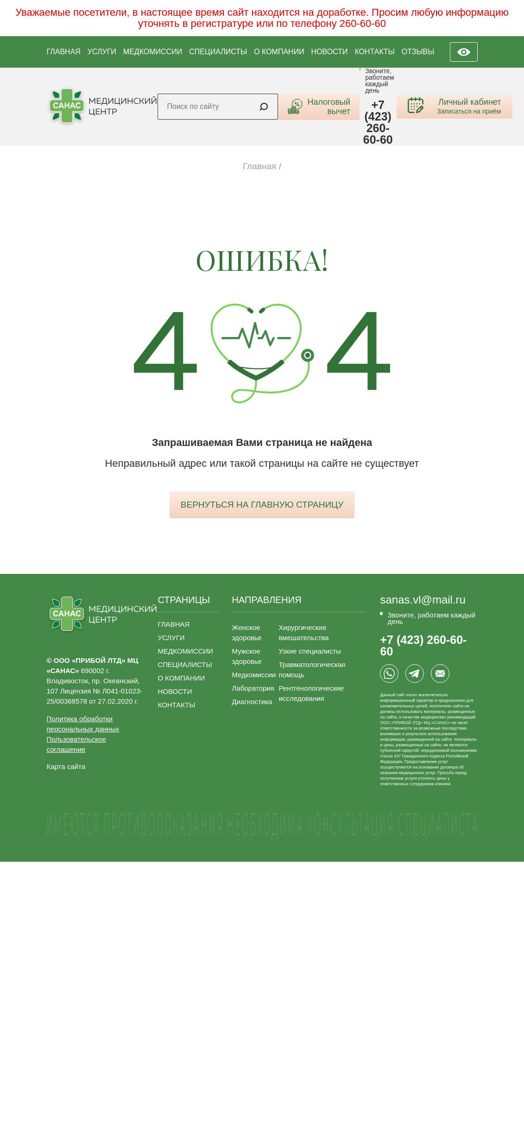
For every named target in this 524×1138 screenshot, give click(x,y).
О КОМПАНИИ (279, 52)
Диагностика (252, 702)
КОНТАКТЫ (374, 52)
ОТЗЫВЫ (418, 52)
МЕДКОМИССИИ (152, 52)
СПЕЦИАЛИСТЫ (218, 52)
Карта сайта (66, 766)
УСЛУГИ (102, 52)
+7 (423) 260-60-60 (378, 122)
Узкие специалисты (310, 651)
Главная (259, 166)
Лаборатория (253, 688)
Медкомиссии (254, 675)
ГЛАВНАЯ (64, 52)
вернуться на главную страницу (262, 504)
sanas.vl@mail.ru (422, 600)
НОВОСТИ (329, 52)
